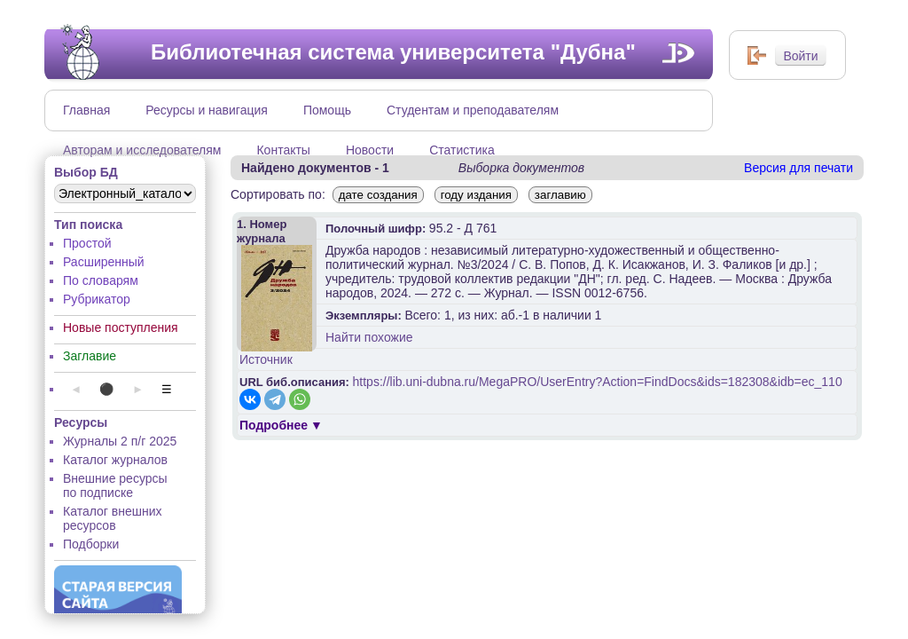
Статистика (462, 150)
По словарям (100, 280)
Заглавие (89, 356)
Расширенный (104, 262)
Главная (86, 110)
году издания (476, 194)
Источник (266, 359)
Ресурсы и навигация (206, 110)
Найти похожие (369, 337)
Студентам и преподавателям (473, 110)
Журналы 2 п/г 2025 (119, 441)
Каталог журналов (115, 460)
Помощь (327, 110)
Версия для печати (798, 168)
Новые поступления (120, 327)
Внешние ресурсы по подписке (115, 485)
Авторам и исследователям (142, 150)
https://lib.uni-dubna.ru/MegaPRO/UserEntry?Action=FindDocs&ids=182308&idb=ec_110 (597, 382)
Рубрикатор (96, 299)
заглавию (560, 194)
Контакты (282, 150)
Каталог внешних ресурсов (112, 518)
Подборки (91, 544)
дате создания (378, 194)
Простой (87, 243)
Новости (370, 150)
